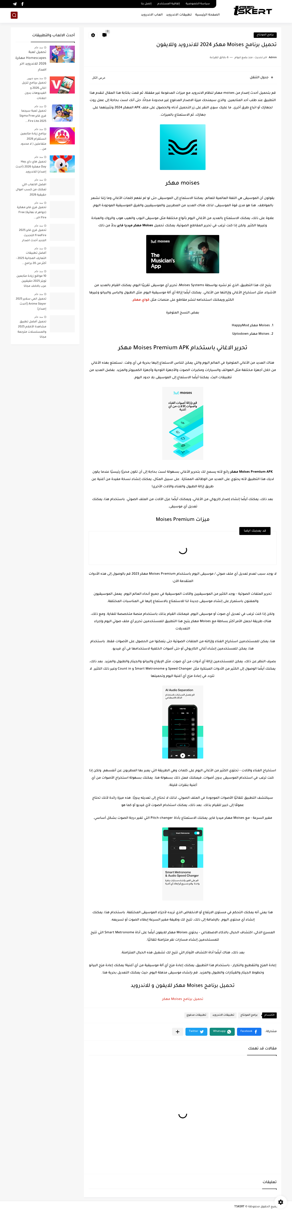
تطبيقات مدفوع (196, 1015)
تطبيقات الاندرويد (179, 15)
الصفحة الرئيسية (207, 15)
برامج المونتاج (265, 35)
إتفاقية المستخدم (168, 4)
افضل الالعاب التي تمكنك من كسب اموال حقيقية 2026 (31, 190)
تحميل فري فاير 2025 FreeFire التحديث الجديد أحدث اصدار (32, 235)
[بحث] (14, 15)
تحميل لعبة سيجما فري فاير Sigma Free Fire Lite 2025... (32, 116)
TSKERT (239, 1206)
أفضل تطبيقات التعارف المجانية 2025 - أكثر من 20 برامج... (31, 258)
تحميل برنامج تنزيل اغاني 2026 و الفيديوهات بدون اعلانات (34, 90)
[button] (249, 1032)
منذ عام (38, 47)
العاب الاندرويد (152, 15)
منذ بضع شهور (35, 78)
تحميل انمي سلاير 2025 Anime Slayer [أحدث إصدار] (31, 304)
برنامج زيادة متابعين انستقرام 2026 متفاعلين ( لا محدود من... (33, 141)
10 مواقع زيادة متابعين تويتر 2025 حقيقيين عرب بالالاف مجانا (31, 281)
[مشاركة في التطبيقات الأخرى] (177, 1032)
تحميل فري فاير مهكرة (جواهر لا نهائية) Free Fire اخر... (31, 212)
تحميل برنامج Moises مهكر (182, 999)
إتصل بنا (146, 4)
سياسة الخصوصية (198, 4)
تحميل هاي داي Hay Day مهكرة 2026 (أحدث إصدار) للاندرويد (31, 167)
